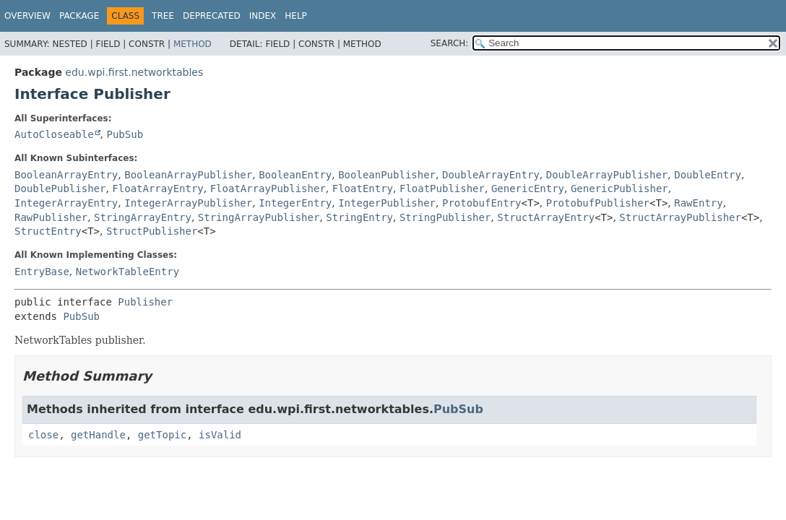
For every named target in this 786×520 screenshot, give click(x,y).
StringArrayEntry (142, 217)
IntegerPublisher (387, 203)
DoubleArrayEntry (491, 175)
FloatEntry (362, 188)
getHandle (98, 435)
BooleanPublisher (387, 175)
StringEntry (359, 217)
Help (296, 16)
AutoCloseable (54, 134)
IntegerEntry (295, 203)
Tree (163, 16)
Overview (27, 16)
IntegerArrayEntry (66, 203)
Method (192, 44)
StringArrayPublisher (259, 217)
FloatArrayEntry (157, 188)
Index (263, 16)
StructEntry (48, 231)
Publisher (145, 302)
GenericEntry (527, 188)
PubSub (124, 134)
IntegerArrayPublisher (188, 203)
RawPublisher (50, 217)
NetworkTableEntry (127, 271)
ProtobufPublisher (597, 203)
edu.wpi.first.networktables (134, 72)
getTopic (162, 435)
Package (79, 16)
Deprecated (212, 16)
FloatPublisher (442, 188)
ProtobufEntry (482, 203)
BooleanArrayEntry (66, 175)
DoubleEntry (707, 175)
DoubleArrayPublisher (607, 175)
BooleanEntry (295, 175)
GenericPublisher (619, 188)
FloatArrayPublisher (268, 188)
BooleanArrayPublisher (188, 175)
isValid (220, 435)
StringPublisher (445, 217)
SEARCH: (450, 43)
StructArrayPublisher (680, 217)
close (43, 435)
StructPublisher (151, 231)
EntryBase (41, 271)
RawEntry (698, 203)
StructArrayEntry (546, 217)
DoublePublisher (59, 188)
